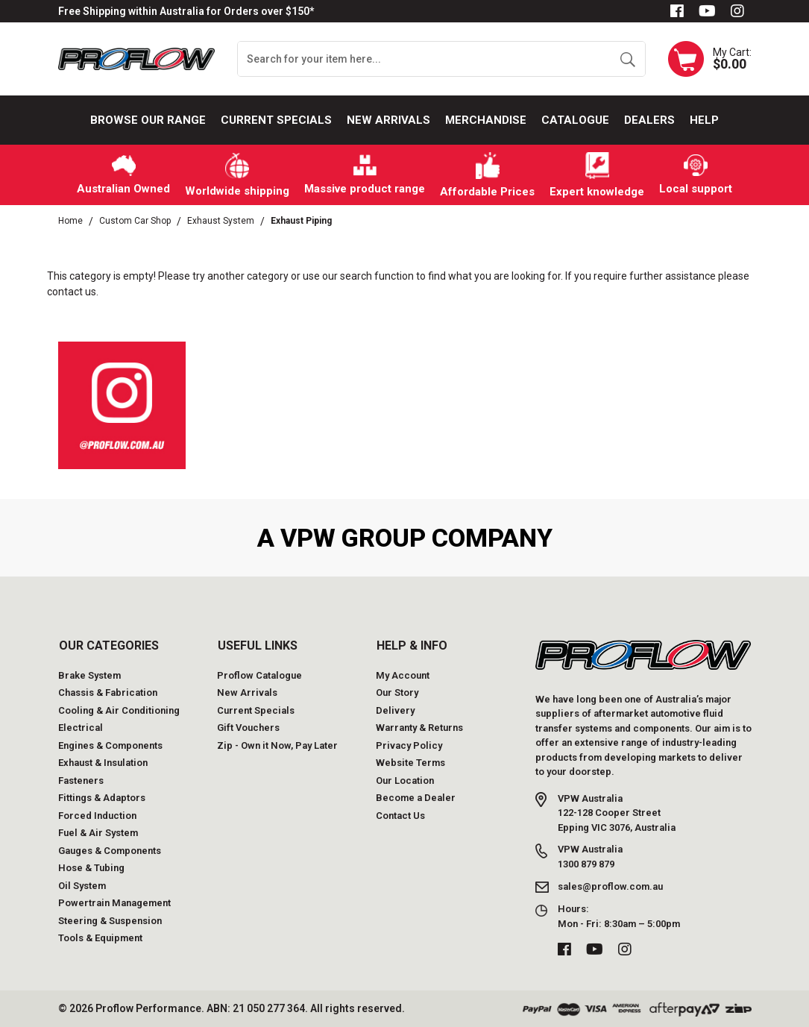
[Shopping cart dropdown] (710, 59)
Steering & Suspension (110, 920)
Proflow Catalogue (259, 675)
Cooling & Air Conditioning (119, 710)
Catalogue (575, 120)
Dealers (649, 120)
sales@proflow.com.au (610, 886)
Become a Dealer (416, 797)
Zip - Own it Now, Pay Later (277, 745)
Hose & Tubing (91, 867)
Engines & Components (110, 745)
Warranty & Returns (419, 727)
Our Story (397, 692)
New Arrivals (388, 120)
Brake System (89, 675)
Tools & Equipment (100, 937)
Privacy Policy (409, 745)
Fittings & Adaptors (101, 797)
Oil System (82, 885)
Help (704, 120)
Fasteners (81, 780)
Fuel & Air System (98, 832)
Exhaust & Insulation (103, 762)
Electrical (80, 727)
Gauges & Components (109, 850)
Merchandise (485, 120)
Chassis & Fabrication (107, 692)
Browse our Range (148, 120)
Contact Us (400, 815)
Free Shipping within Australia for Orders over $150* (186, 11)
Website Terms (410, 762)
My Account (402, 675)
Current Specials (276, 120)
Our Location (405, 780)
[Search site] (627, 59)
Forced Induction (97, 815)
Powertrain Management (114, 902)
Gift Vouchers (248, 727)
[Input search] (424, 59)
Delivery (395, 710)
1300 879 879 (586, 864)
